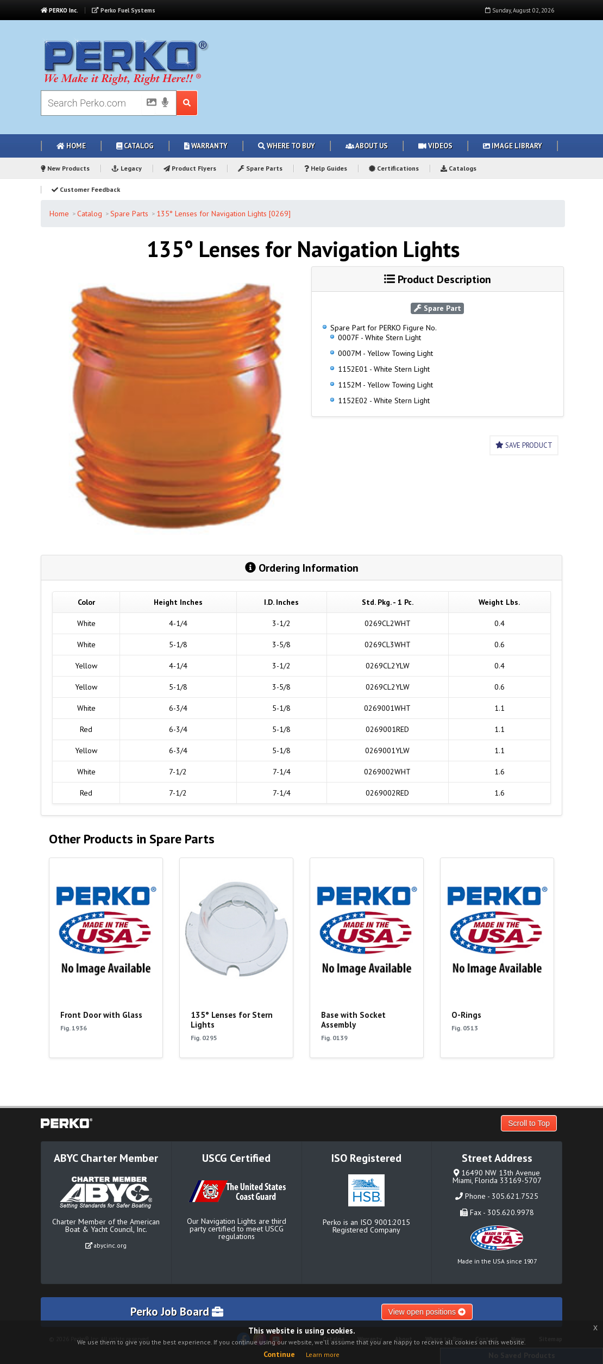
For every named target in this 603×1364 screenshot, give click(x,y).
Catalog (135, 146)
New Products (65, 168)
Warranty (206, 146)
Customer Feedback (86, 189)
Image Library (512, 146)
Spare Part (437, 308)
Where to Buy (286, 146)
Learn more (323, 1354)
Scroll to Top (529, 1123)
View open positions (427, 1311)
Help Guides (325, 168)
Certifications (394, 168)
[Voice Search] (165, 103)
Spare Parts (260, 168)
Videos (435, 146)
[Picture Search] (148, 104)
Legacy (126, 168)
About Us (367, 146)
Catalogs (458, 168)
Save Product (523, 445)
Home (71, 146)
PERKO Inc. (59, 10)
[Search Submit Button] (187, 103)
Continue (279, 1354)
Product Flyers (190, 168)
